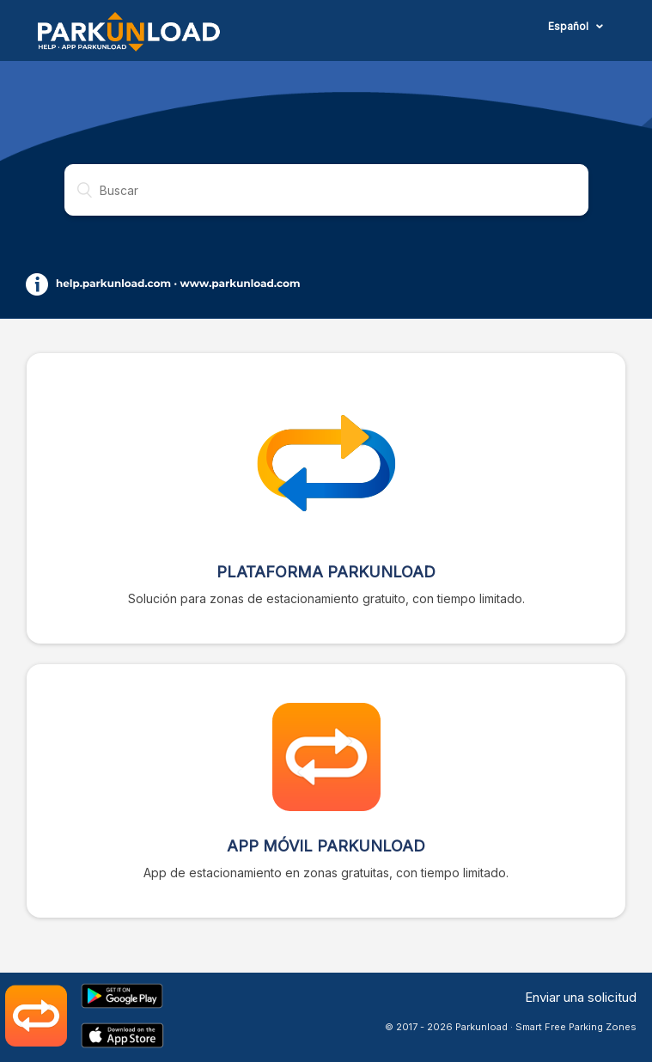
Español (569, 26)
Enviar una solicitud (581, 997)
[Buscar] (326, 190)
